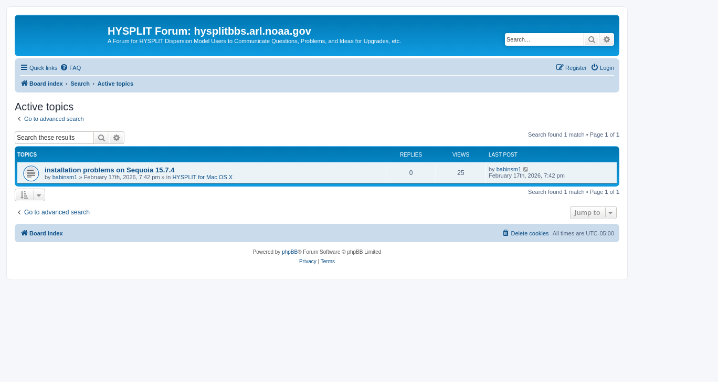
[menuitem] (70, 67)
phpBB (290, 252)
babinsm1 (65, 177)
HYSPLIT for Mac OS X (202, 177)
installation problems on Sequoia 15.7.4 (110, 170)
